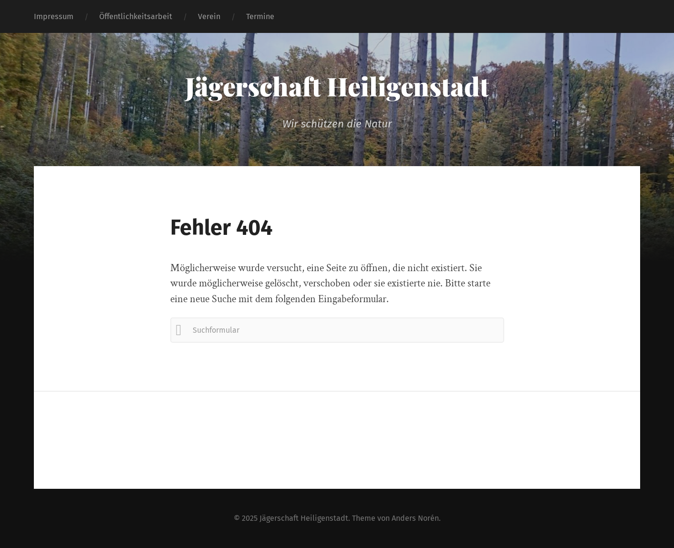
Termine (260, 16)
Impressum (53, 16)
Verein (209, 16)
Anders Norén (415, 518)
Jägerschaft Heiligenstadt (337, 86)
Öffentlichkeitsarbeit (135, 16)
